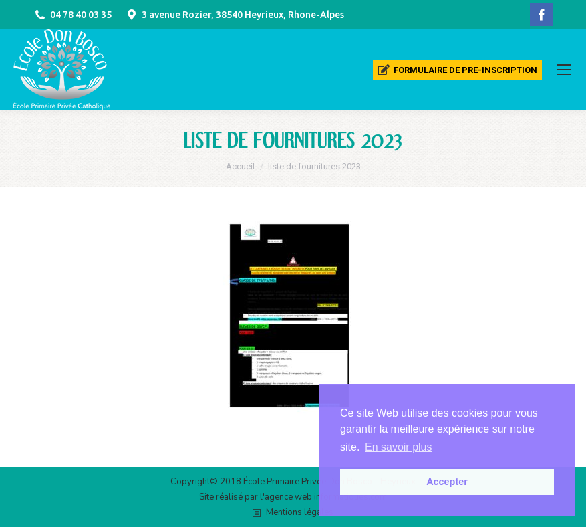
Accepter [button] (447, 481)
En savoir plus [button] (398, 447)
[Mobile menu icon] (564, 69)
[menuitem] (457, 70)
